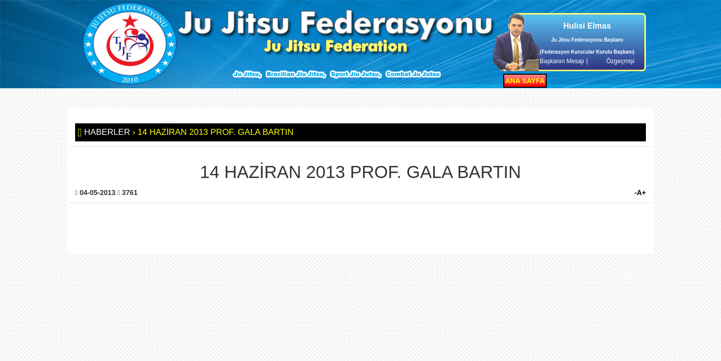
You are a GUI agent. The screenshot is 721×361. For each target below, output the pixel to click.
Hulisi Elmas (587, 26)
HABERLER (107, 132)
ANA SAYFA (525, 81)
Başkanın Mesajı (562, 61)
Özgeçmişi (620, 61)
